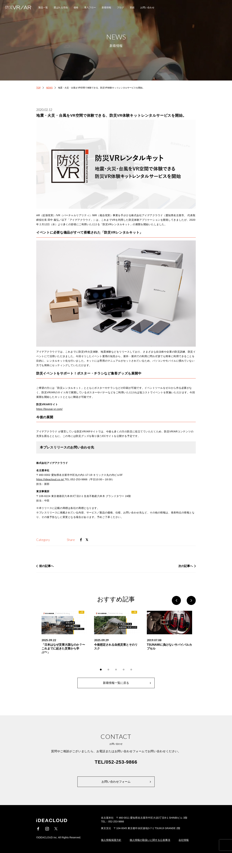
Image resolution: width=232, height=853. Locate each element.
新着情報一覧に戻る (116, 682)
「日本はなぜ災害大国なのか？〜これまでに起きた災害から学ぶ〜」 (63, 648)
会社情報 (184, 840)
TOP (38, 87)
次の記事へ (185, 566)
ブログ (120, 7)
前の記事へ (46, 566)
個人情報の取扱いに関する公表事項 (150, 840)
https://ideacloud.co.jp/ (50, 479)
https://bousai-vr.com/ (49, 409)
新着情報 (106, 7)
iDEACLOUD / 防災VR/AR (16, 7)
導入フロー (90, 7)
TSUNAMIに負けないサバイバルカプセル (169, 646)
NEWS (49, 87)
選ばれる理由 (61, 7)
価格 (76, 7)
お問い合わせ (147, 7)
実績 (132, 7)
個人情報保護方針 (111, 840)
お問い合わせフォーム (116, 781)
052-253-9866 (121, 762)
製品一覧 (43, 7)
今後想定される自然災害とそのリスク (116, 646)
